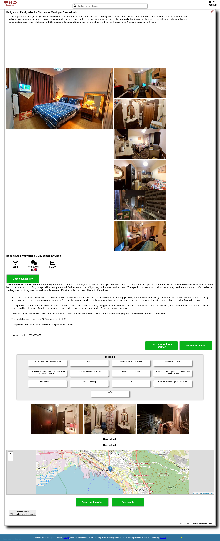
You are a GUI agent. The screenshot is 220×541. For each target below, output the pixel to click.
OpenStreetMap (207, 493)
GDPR (163, 538)
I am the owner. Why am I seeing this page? (22, 513)
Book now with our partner (161, 345)
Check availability (23, 279)
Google (66, 538)
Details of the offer (92, 502)
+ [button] (10, 454)
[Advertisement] (110, 46)
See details (128, 502)
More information (196, 345)
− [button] (10, 458)
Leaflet (195, 493)
